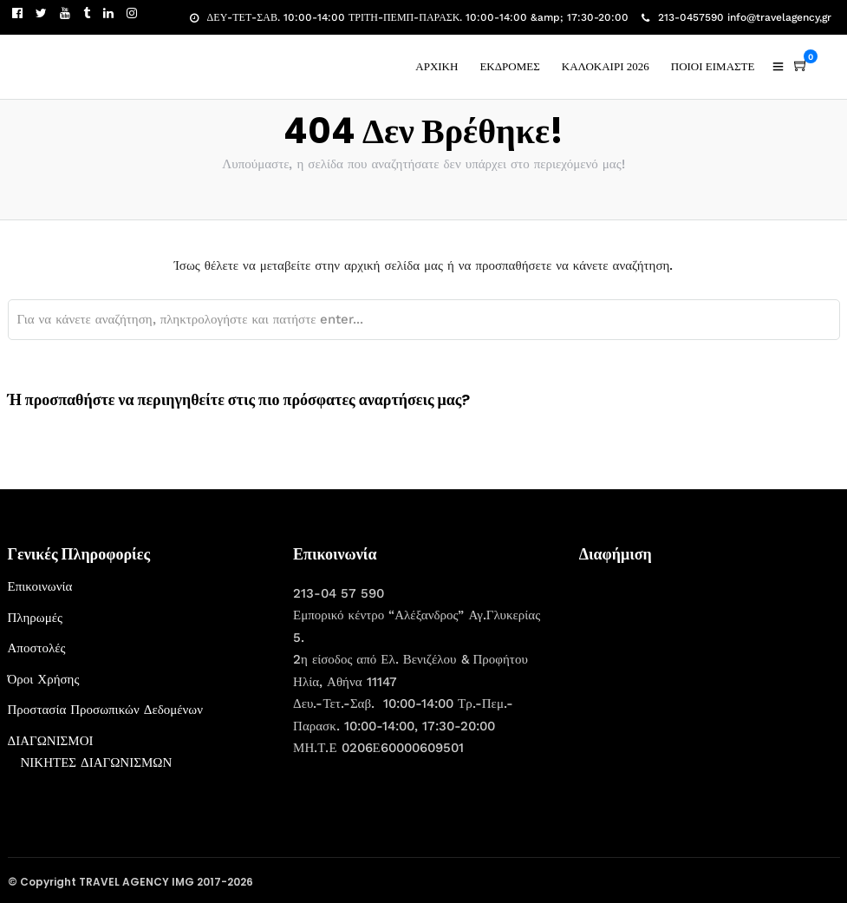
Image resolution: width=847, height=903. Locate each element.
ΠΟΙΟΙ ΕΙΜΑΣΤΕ (713, 66)
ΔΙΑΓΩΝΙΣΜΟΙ (51, 741)
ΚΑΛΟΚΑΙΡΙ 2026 (605, 66)
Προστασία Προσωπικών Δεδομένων (106, 709)
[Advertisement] (709, 684)
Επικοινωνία (40, 586)
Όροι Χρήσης (44, 679)
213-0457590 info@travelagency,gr (736, 17)
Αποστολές (37, 648)
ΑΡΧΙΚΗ (436, 66)
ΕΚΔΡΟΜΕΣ (509, 66)
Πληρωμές (35, 617)
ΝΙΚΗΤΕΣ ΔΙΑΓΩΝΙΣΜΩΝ (97, 762)
